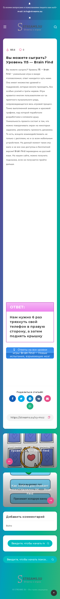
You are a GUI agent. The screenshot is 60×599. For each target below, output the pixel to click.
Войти (9, 525)
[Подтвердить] (48, 543)
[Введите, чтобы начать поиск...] (30, 543)
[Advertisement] (30, 208)
